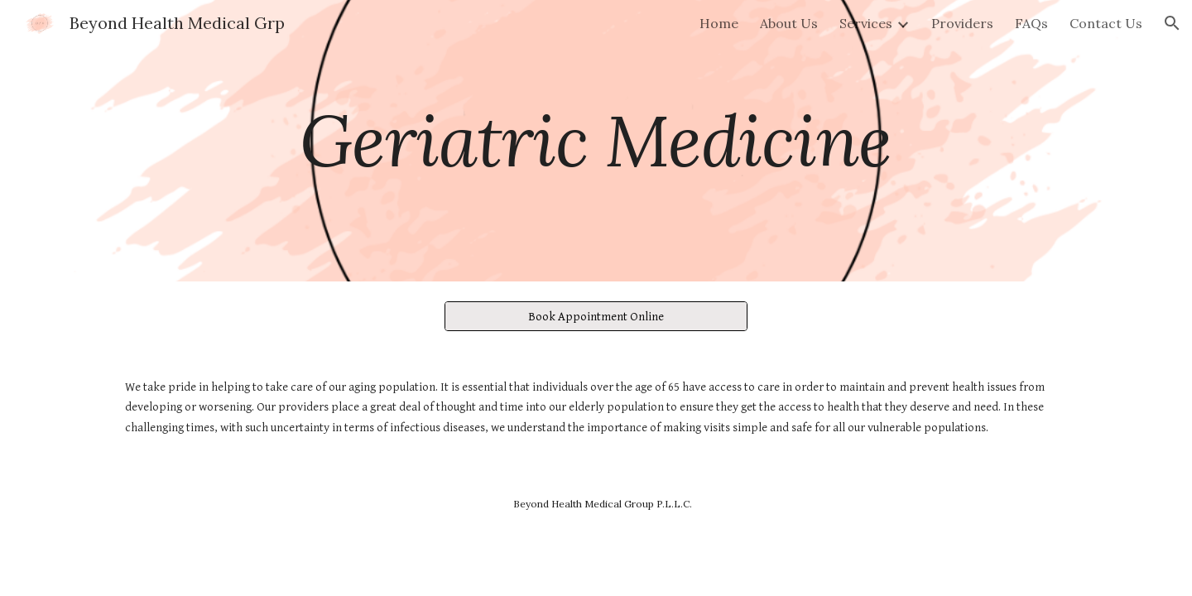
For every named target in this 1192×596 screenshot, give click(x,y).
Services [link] (865, 23)
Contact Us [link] (1105, 23)
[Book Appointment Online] (595, 316)
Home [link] (718, 23)
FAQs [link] (1031, 23)
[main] (596, 140)
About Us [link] (789, 23)
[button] (1172, 23)
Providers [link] (962, 23)
